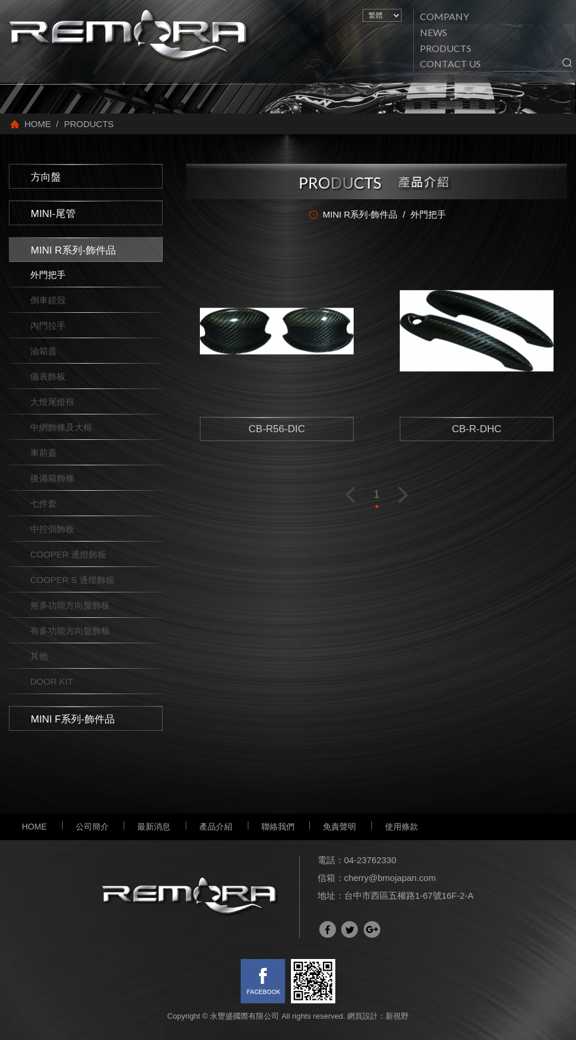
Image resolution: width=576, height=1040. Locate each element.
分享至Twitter (349, 929)
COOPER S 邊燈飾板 (72, 580)
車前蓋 (43, 453)
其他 (39, 656)
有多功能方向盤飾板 (70, 631)
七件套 (43, 503)
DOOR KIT (51, 681)
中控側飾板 (52, 529)
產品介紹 (215, 826)
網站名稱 (130, 36)
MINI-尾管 (53, 213)
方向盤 (46, 177)
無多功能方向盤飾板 (70, 605)
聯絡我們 (278, 826)
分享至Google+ (372, 929)
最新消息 (153, 826)
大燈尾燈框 (52, 402)
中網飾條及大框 (61, 427)
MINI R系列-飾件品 (73, 250)
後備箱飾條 (52, 478)
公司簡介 (92, 826)
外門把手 (48, 275)
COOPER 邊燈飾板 (68, 554)
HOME (34, 826)
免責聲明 (339, 826)
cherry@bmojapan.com (390, 878)
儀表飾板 (48, 376)
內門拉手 (48, 325)
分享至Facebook (327, 929)
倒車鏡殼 (48, 300)
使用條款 (401, 826)
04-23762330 (370, 860)
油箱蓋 (43, 351)
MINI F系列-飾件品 (73, 719)
